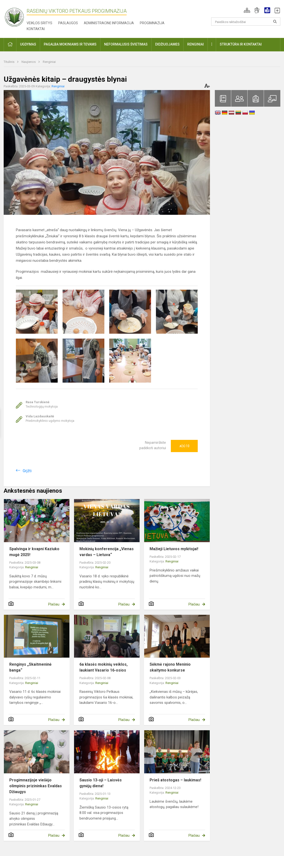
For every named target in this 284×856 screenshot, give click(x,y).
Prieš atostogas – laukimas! (175, 780)
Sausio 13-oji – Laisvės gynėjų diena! (100, 783)
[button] (247, 10)
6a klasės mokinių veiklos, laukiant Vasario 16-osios (103, 667)
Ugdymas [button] (28, 44)
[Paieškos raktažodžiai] (245, 21)
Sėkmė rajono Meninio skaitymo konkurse (170, 667)
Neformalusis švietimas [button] (126, 44)
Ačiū (184, 446)
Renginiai (49, 62)
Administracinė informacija (109, 23)
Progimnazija (152, 23)
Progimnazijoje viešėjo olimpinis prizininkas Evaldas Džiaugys (35, 786)
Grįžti (27, 470)
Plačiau (53, 604)
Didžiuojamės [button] (167, 44)
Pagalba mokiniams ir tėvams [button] (70, 44)
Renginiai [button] (195, 44)
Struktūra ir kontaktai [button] (241, 44)
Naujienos (29, 62)
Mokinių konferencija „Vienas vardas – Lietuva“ (106, 552)
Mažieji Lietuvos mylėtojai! (174, 549)
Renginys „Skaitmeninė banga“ (30, 667)
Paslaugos (68, 23)
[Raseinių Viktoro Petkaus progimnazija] (17, 15)
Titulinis (9, 62)
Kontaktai (36, 29)
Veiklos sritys (39, 23)
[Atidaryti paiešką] (275, 21)
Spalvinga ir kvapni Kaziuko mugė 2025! (34, 552)
